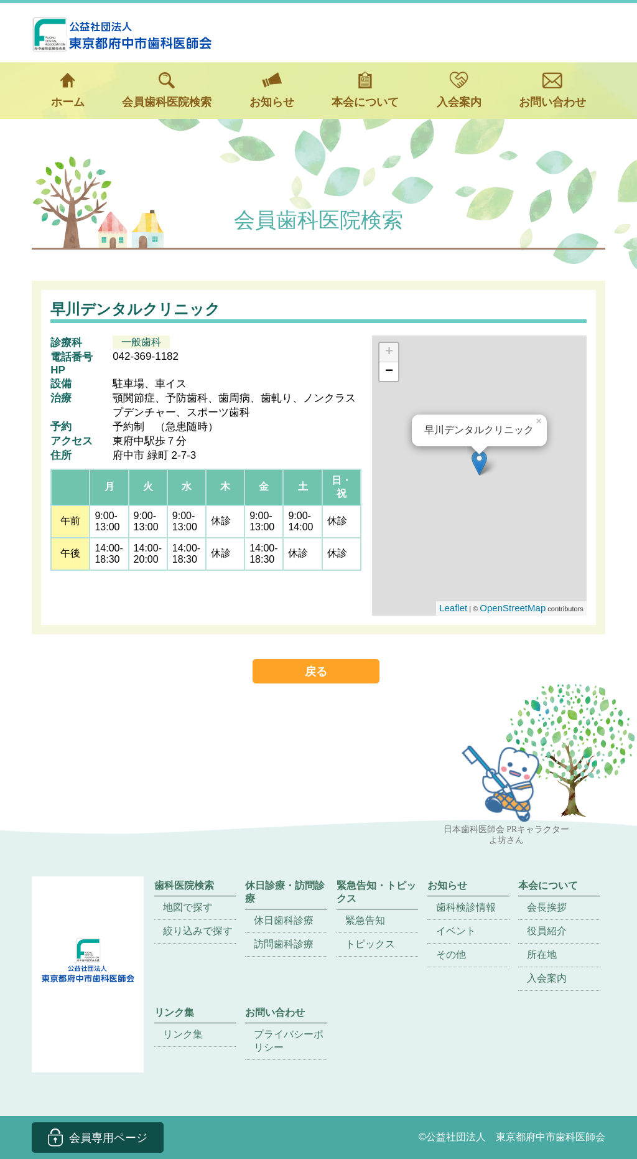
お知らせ (271, 90)
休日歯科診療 (284, 920)
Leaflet (453, 608)
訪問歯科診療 (284, 944)
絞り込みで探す (198, 931)
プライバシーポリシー (288, 1041)
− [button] (389, 371)
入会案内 (459, 90)
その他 (451, 954)
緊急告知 (365, 920)
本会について (365, 90)
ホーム (68, 90)
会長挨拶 (547, 907)
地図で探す (188, 907)
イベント (456, 931)
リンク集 (183, 1034)
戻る (316, 671)
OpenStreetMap (513, 608)
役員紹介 (547, 931)
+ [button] (389, 352)
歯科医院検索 (184, 885)
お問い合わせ (552, 90)
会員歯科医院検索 (167, 90)
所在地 (542, 954)
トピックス (370, 944)
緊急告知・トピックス (376, 892)
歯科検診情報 (466, 907)
